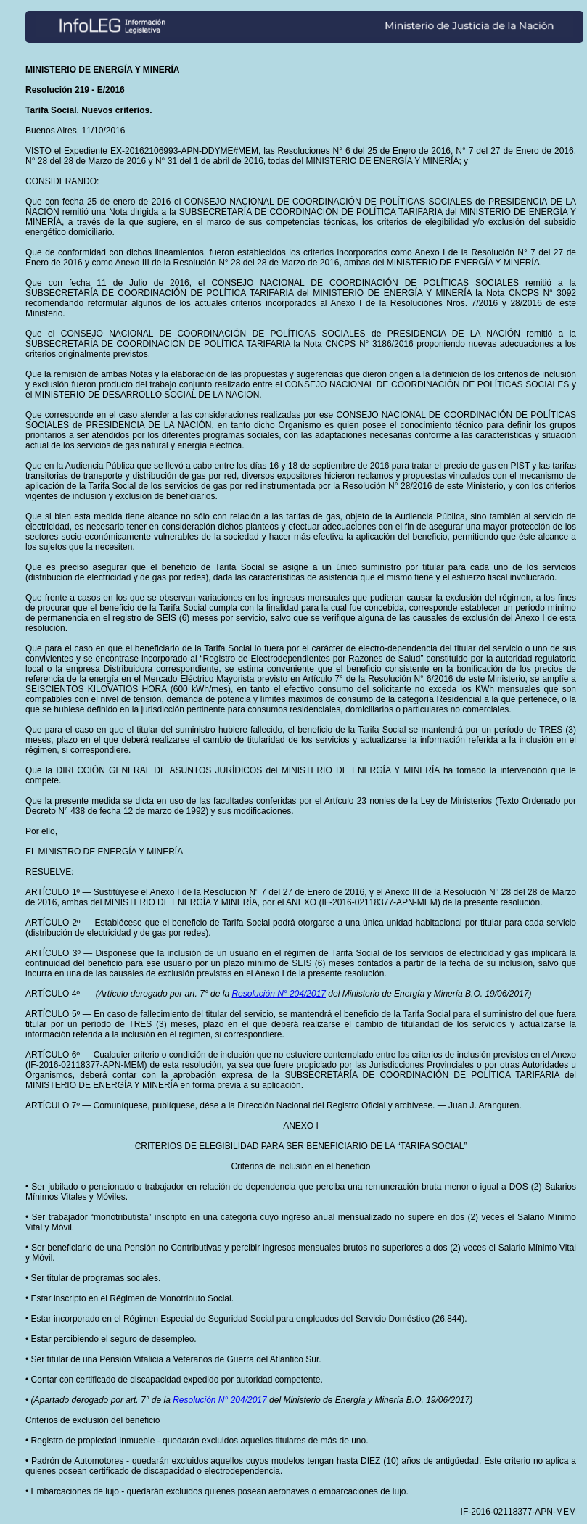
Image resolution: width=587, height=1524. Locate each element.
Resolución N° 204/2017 (278, 994)
